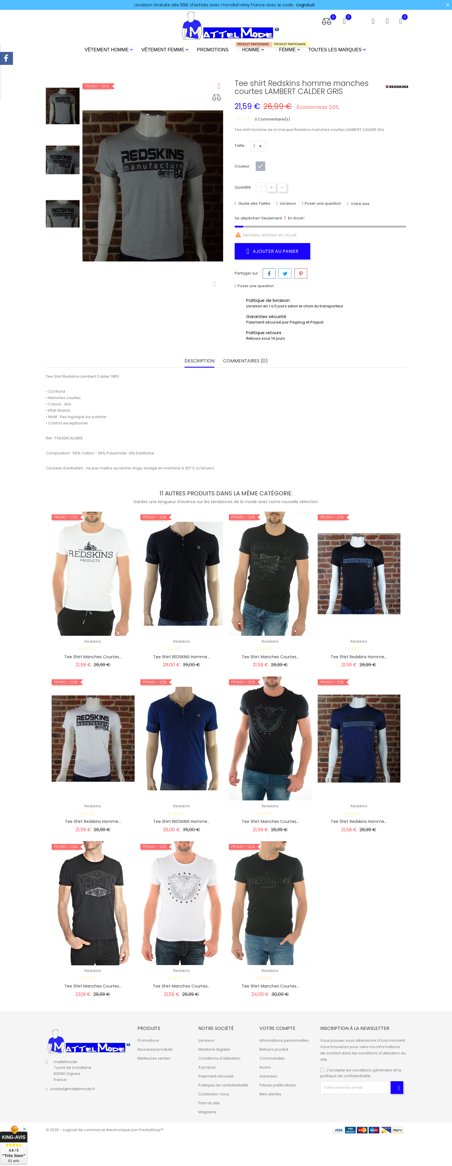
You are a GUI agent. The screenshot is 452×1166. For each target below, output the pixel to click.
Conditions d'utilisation (219, 1058)
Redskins (92, 641)
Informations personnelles (284, 1040)
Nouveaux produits (155, 1049)
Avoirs (265, 1067)
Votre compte (277, 1028)
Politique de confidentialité (223, 1085)
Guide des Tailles (254, 203)
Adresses (268, 1076)
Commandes (272, 1058)
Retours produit (273, 1049)
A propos (207, 1067)
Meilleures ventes (154, 1058)
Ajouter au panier (272, 251)
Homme (250, 47)
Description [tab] (199, 361)
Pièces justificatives (277, 1085)
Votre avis (360, 203)
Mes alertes (270, 1094)
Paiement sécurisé (215, 1076)
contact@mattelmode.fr (72, 1089)
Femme (287, 47)
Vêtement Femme (165, 50)
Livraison (287, 203)
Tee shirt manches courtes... (93, 657)
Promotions (212, 49)
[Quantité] (260, 187)
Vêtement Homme (110, 50)
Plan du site (209, 1103)
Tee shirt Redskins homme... (359, 657)
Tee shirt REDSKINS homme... (181, 657)
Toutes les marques (338, 50)
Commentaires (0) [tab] (245, 361)
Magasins (207, 1112)
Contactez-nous (213, 1094)
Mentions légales (214, 1049)
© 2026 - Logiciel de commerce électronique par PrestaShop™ (104, 1130)
